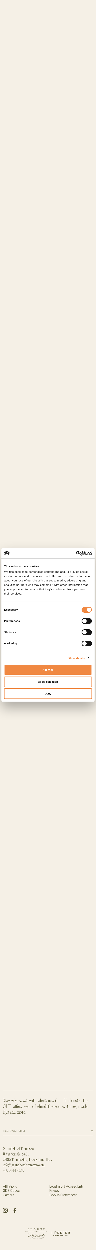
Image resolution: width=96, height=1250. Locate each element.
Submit (88, 1130)
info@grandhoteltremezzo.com (24, 1165)
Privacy (54, 1190)
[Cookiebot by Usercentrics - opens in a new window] (76, 553)
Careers (8, 1195)
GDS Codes (11, 1190)
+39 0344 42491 (14, 1171)
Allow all (48, 669)
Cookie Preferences (63, 1195)
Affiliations (10, 1186)
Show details (76, 658)
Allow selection (48, 681)
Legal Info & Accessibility (66, 1186)
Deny (48, 693)
